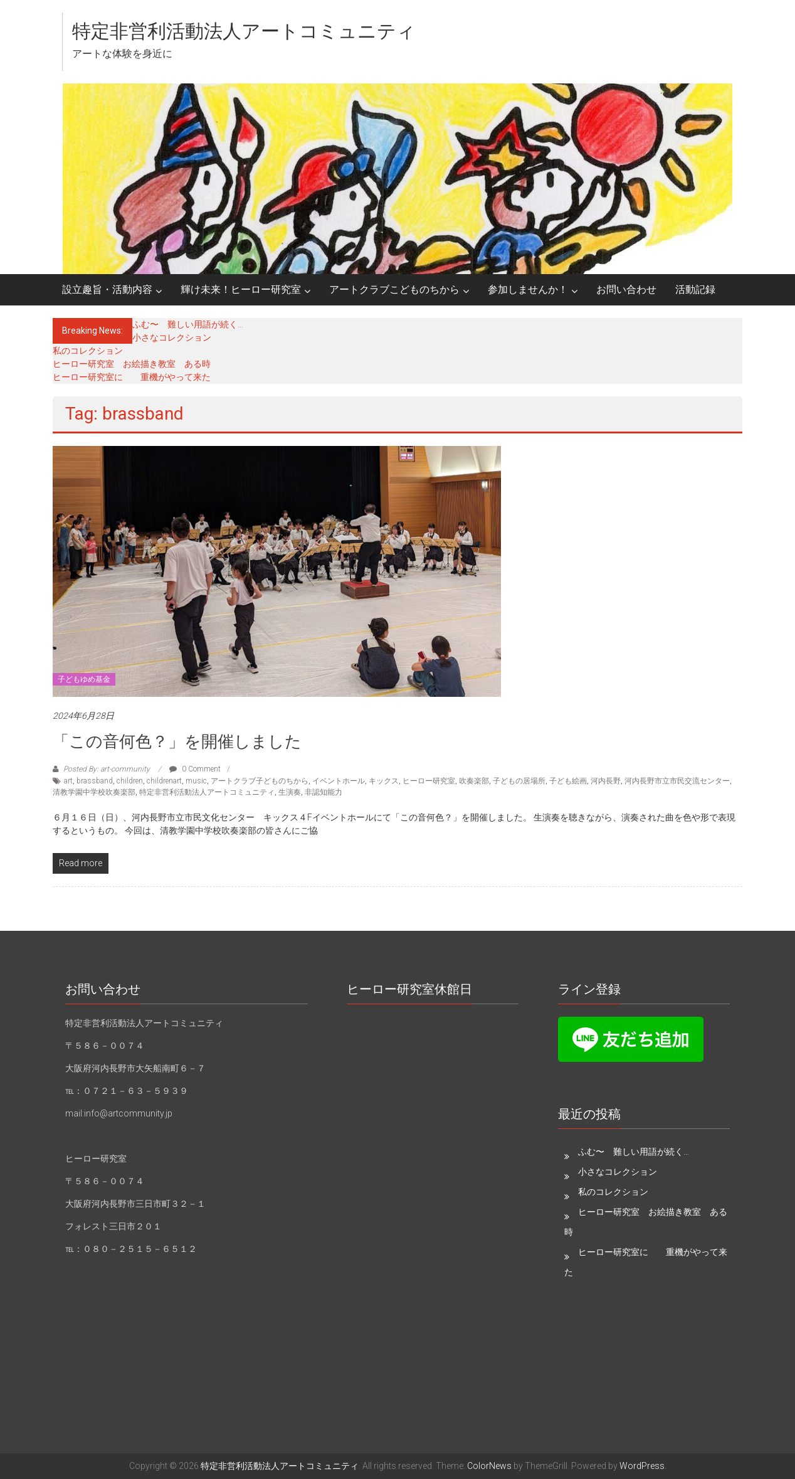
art (68, 781)
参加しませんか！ (528, 289)
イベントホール (338, 781)
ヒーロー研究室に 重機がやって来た (132, 377)
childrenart (164, 781)
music (196, 781)
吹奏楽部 (474, 781)
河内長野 (606, 781)
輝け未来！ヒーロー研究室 (241, 289)
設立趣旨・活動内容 (107, 289)
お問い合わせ (626, 289)
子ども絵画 (568, 781)
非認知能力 (323, 792)
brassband (94, 781)
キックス (384, 781)
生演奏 (289, 792)
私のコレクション (88, 351)
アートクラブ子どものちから (259, 781)
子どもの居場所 (519, 781)
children (130, 781)
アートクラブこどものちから (394, 289)
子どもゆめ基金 (84, 679)
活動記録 (695, 289)
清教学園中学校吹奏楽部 (94, 792)
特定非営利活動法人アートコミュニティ (244, 31)
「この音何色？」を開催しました (177, 741)
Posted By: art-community (106, 769)
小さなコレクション (171, 337)
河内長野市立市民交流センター (677, 781)
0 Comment (195, 769)
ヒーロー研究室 (429, 781)
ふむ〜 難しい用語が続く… (187, 324)
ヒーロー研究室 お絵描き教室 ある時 (132, 364)
